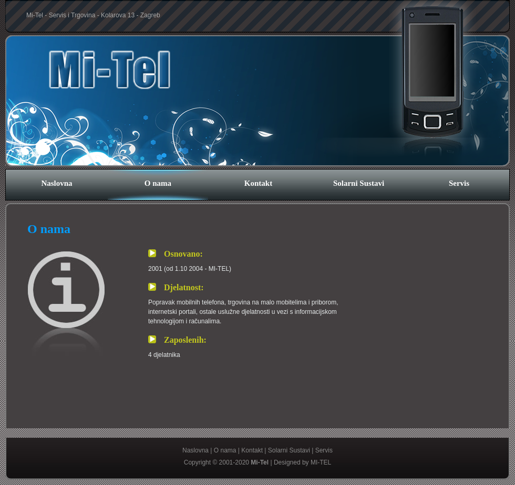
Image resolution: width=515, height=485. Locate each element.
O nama (158, 183)
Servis (459, 183)
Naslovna (56, 183)
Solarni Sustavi (358, 183)
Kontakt (258, 183)
